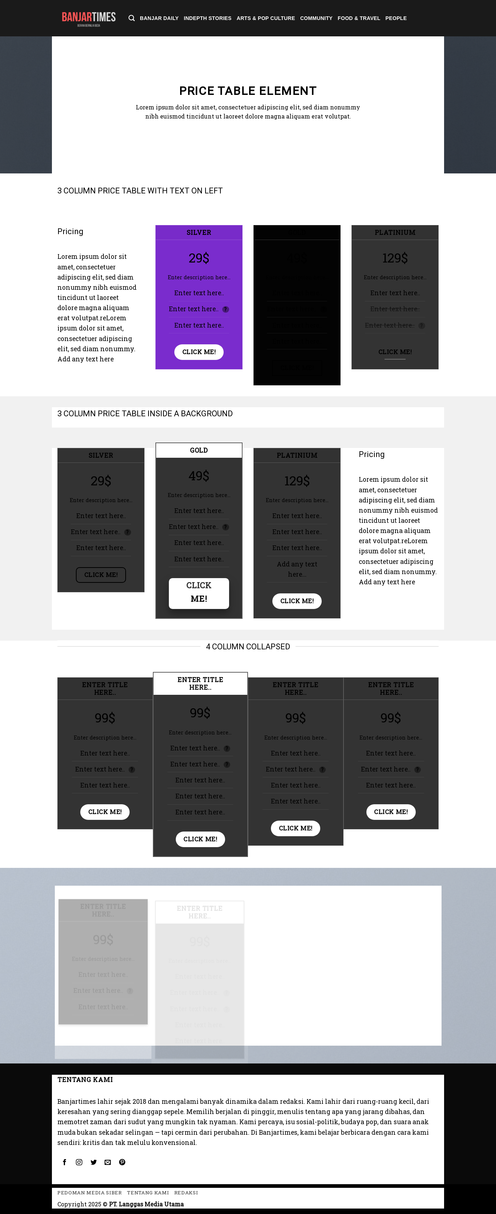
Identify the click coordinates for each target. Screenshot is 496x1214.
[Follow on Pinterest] (122, 1162)
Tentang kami (148, 1192)
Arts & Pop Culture (266, 18)
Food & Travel (359, 18)
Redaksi (186, 1192)
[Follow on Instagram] (78, 1162)
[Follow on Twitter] (93, 1162)
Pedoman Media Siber (89, 1192)
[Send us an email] (107, 1162)
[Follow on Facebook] (64, 1162)
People (396, 18)
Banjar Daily (159, 18)
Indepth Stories (207, 18)
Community (316, 18)
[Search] (132, 18)
